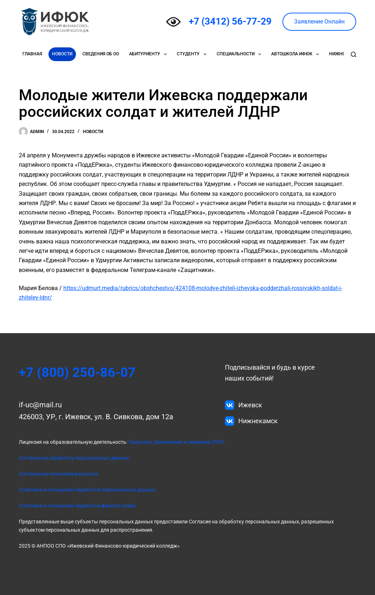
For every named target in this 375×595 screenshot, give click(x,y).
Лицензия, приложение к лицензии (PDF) (176, 442)
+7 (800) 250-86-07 (77, 372)
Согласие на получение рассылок (58, 474)
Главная (32, 53)
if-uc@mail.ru (40, 404)
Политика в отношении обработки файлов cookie (77, 506)
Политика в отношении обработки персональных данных (87, 490)
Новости (62, 53)
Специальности (240, 54)
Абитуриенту (149, 54)
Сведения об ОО (100, 53)
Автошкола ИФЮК (296, 54)
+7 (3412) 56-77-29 (230, 21)
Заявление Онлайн (319, 21)
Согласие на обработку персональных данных (74, 458)
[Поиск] (353, 54)
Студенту (193, 54)
